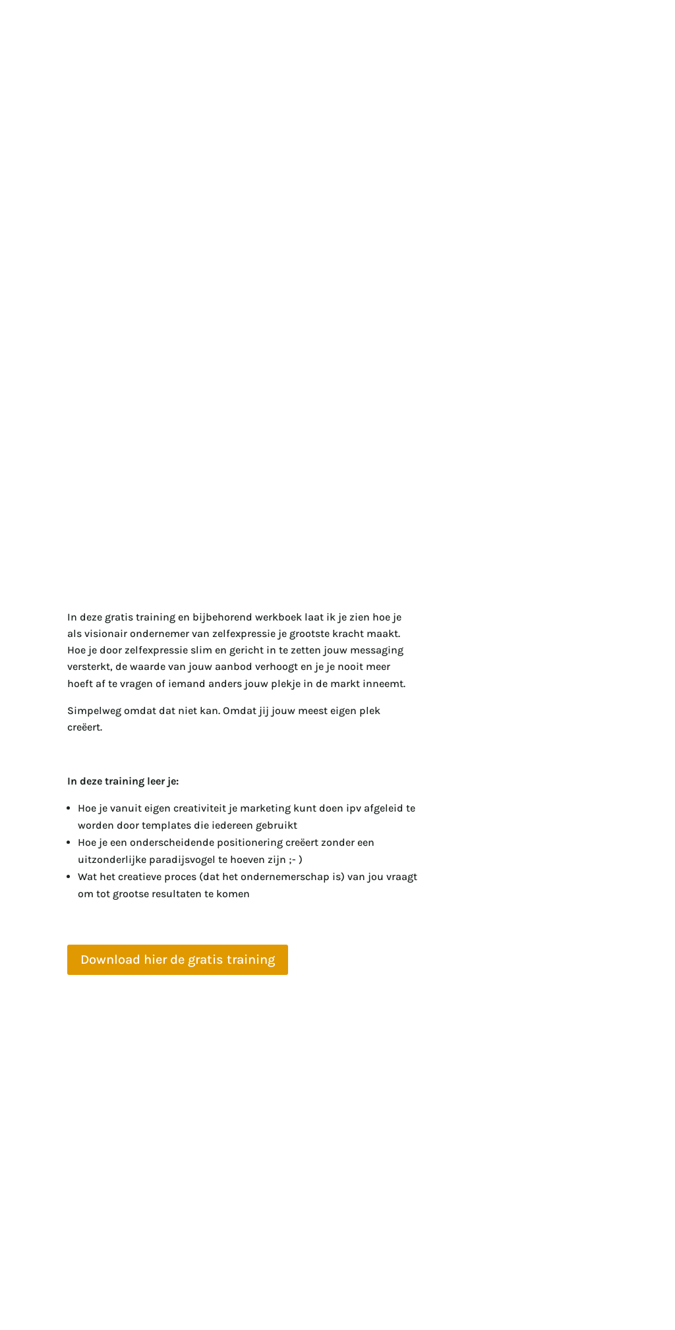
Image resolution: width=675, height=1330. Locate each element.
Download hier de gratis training (177, 959)
